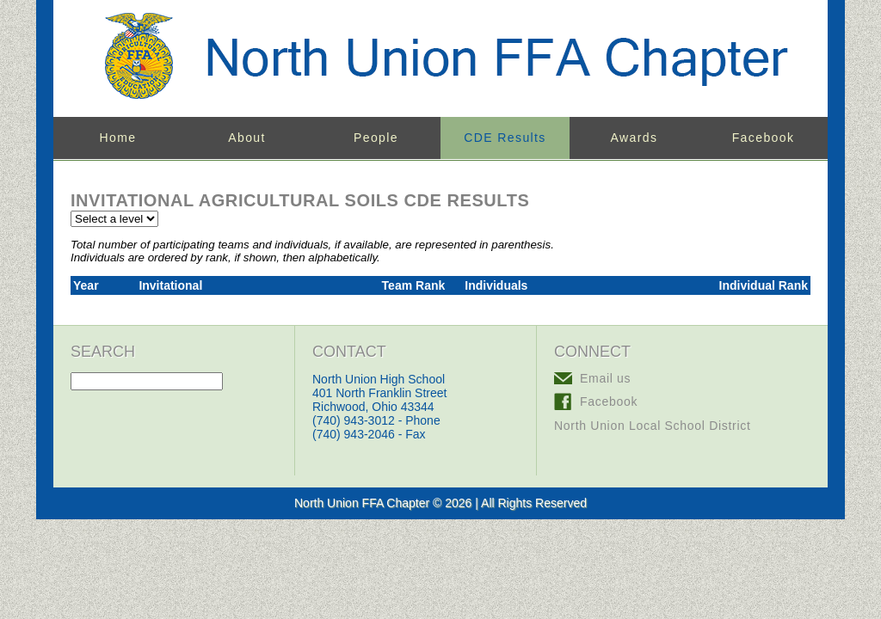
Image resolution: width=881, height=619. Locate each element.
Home (118, 137)
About (247, 137)
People (376, 137)
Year (86, 285)
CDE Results (505, 137)
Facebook (763, 137)
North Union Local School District (652, 425)
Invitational (170, 285)
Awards (634, 137)
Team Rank (414, 285)
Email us (605, 378)
